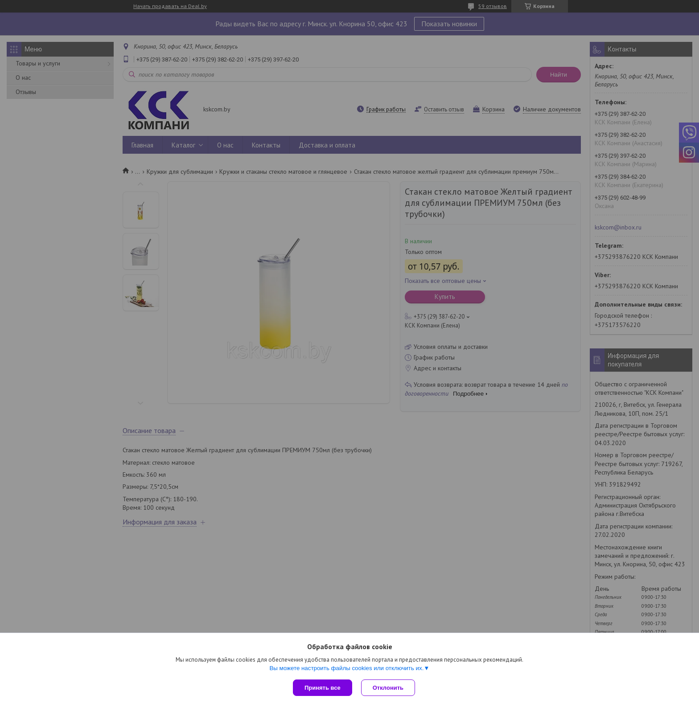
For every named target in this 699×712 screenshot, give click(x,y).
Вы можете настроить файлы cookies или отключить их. (346, 668)
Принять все (322, 687)
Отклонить (388, 687)
